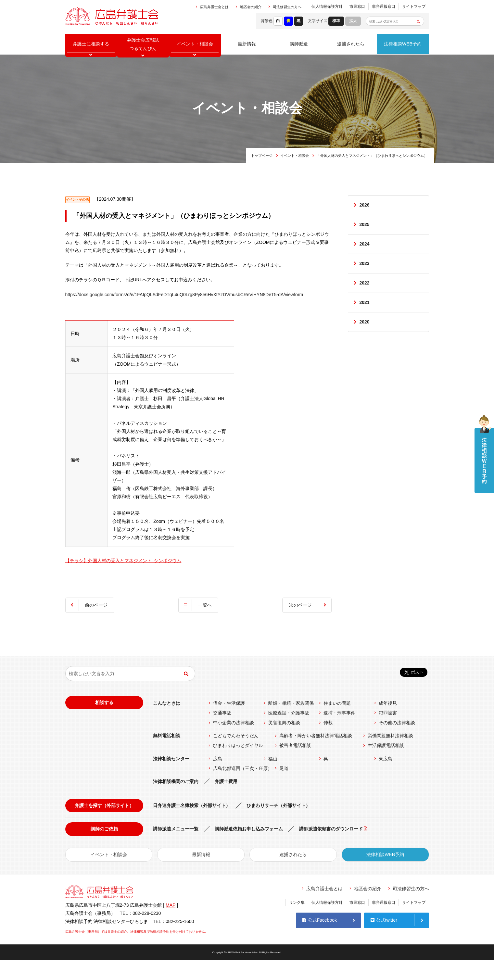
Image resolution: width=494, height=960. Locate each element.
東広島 (385, 758)
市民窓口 (357, 6)
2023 (365, 263)
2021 (365, 302)
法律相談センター (171, 758)
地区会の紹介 (250, 7)
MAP (170, 905)
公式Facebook (319, 920)
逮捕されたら (350, 43)
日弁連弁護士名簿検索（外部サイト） (191, 805)
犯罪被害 (388, 712)
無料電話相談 (166, 735)
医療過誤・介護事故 (288, 712)
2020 (365, 322)
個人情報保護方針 (327, 6)
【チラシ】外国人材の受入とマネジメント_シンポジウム (123, 560)
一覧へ (205, 605)
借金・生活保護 (229, 703)
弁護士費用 (226, 781)
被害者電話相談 (295, 745)
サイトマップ (413, 6)
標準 (336, 21)
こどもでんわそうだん (236, 735)
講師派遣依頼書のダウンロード (331, 828)
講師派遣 (299, 43)
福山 (272, 758)
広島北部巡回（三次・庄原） (242, 768)
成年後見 (388, 703)
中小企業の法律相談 (233, 722)
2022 (365, 283)
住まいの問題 (337, 703)
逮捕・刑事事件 (339, 712)
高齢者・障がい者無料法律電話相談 (315, 735)
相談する (104, 702)
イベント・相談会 (294, 156)
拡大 (353, 21)
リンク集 (297, 902)
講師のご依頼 (104, 828)
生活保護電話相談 (386, 745)
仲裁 (328, 722)
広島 (217, 758)
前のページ (96, 605)
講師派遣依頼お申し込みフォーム (249, 828)
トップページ (261, 156)
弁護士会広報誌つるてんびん (143, 44)
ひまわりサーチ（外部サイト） (278, 805)
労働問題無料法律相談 (390, 735)
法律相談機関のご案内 (175, 781)
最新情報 (247, 43)
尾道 (283, 768)
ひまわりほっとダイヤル (238, 745)
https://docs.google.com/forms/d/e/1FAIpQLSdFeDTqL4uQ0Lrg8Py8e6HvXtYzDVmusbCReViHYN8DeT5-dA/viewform (184, 294)
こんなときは (166, 703)
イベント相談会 (195, 43)
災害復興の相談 (284, 722)
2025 (365, 224)
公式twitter (384, 920)
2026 (365, 205)
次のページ (300, 605)
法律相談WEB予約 (403, 43)
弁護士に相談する (91, 43)
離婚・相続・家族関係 (291, 703)
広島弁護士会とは (214, 7)
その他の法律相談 (397, 722)
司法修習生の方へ (287, 7)
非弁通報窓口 (383, 6)
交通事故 (222, 712)
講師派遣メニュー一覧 (175, 828)
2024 (365, 243)
